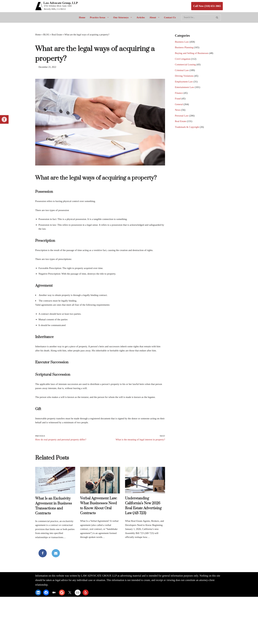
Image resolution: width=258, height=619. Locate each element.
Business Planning (184, 48)
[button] (106, 17)
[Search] (199, 17)
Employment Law (184, 85)
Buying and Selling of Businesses (192, 54)
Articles (141, 17)
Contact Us (171, 17)
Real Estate (57, 35)
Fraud (178, 103)
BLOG (46, 35)
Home (80, 17)
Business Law (182, 42)
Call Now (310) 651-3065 (207, 6)
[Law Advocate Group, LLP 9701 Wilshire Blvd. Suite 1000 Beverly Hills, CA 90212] (56, 6)
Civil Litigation (183, 60)
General (179, 109)
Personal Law (182, 121)
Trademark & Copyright (187, 134)
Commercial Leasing (186, 66)
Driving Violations (184, 79)
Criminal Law (182, 73)
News (178, 115)
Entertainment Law (185, 91)
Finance (179, 97)
